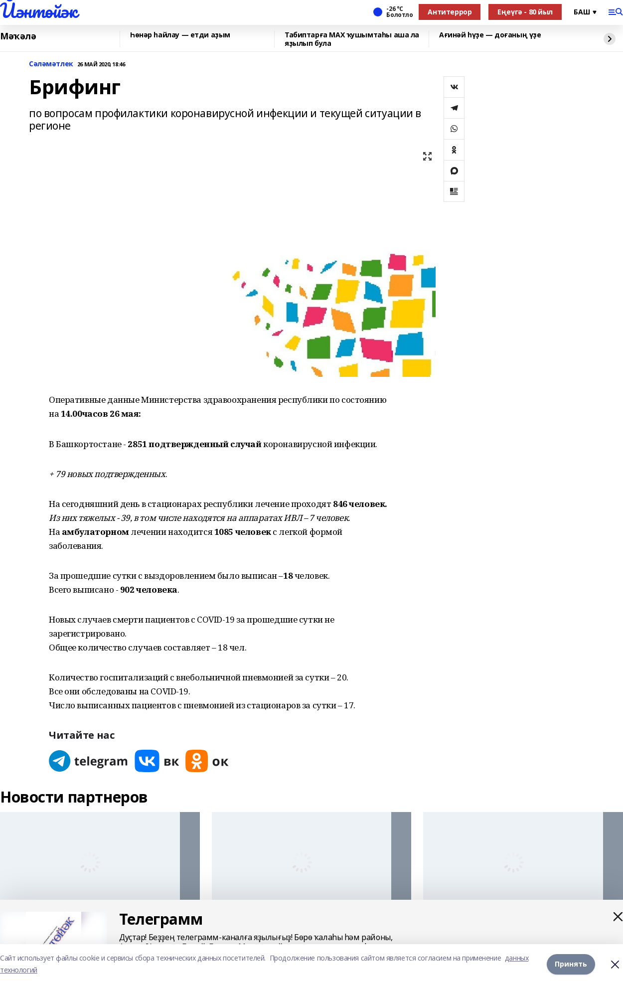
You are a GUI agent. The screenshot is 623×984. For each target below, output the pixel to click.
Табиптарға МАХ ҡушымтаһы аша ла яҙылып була (352, 39)
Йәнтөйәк (38, 10)
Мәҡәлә (18, 36)
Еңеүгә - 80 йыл (525, 11)
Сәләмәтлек (51, 64)
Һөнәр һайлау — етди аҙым (180, 35)
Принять (571, 964)
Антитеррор (449, 11)
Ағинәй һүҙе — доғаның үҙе (490, 35)
